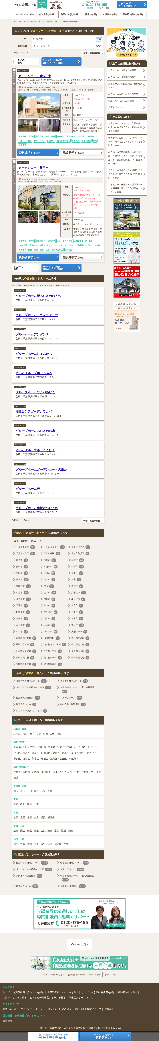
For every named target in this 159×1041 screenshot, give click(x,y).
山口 (43, 830)
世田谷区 (46, 752)
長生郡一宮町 (53, 650)
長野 (49, 790)
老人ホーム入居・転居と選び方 (123, 93)
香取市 (77, 624)
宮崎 (49, 843)
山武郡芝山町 (80, 644)
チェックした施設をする (103, 1036)
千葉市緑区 (52, 553)
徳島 (49, 830)
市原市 (22, 592)
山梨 (43, 790)
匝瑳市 (49, 624)
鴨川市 (49, 598)
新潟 (15, 790)
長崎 (29, 843)
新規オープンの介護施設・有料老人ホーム (125, 85)
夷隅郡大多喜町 (26, 663)
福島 (59, 733)
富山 (22, 790)
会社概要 (7, 1020)
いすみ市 (50, 631)
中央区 (17, 758)
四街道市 (23, 611)
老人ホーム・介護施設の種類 (122, 69)
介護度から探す (110, 14)
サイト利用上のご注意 (60, 1008)
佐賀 (22, 843)
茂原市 (49, 572)
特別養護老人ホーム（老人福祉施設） (78, 688)
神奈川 (17, 771)
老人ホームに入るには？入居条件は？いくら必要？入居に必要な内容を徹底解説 (125, 127)
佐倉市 (22, 579)
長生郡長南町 (80, 657)
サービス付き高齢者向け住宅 (33, 687)
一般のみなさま (57, 974)
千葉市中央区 (25, 546)
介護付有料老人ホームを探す (28, 991)
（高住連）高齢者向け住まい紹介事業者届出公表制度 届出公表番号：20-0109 (79, 1027)
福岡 (15, 843)
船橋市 (77, 559)
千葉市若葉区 (25, 553)
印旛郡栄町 (52, 637)
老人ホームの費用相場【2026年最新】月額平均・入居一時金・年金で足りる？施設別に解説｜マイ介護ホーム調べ (125, 157)
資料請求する (30, 152)
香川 (56, 830)
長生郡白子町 (53, 657)
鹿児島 (57, 843)
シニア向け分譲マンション (31, 710)
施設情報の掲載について (88, 1008)
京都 (22, 816)
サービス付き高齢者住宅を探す (98, 991)
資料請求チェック (14, 80)
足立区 (63, 758)
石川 (29, 790)
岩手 (31, 733)
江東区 (60, 746)
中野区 (33, 746)
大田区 (42, 746)
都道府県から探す (47, 14)
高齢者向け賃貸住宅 (73, 703)
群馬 (98, 771)
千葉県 (24, 87)
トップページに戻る (24, 14)
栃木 (92, 771)
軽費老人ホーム (26, 703)
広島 (15, 830)
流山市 (50, 592)
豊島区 (53, 758)
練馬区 (70, 746)
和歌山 (51, 816)
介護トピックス (115, 107)
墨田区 (51, 746)
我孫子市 (30, 87)
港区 (82, 752)
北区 (25, 746)
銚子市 (22, 559)
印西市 (22, 618)
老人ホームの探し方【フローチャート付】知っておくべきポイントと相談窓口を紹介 (125, 141)
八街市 (77, 611)
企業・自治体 (94, 974)
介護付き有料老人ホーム (31, 680)
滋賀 (43, 816)
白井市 (49, 618)
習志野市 (23, 585)
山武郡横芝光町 (26, 650)
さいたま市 (66, 771)
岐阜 (29, 803)
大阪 (15, 816)
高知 (70, 830)
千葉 (76, 771)
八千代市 (78, 592)
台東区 (65, 752)
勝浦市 (77, 585)
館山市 (22, 566)
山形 (52, 733)
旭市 (76, 579)
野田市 (22, 572)
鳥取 (29, 830)
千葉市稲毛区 (80, 546)
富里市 (77, 618)
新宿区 (35, 758)
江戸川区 (80, 746)
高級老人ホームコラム (81, 997)
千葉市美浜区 (80, 553)
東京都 (17, 746)
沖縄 (65, 843)
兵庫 (29, 816)
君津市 (22, 605)
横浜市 (26, 771)
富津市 (49, 605)
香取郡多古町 (25, 644)
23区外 (72, 758)
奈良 (36, 816)
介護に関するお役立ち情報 (121, 100)
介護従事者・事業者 (76, 974)
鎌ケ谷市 (78, 598)
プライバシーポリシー (33, 1008)
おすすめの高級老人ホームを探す (48, 997)
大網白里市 (79, 631)
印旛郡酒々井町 (26, 637)
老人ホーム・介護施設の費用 (122, 76)
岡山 (22, 830)
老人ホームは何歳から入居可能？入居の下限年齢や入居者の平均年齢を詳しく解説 (125, 173)
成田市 (77, 572)
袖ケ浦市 (50, 611)
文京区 (35, 752)
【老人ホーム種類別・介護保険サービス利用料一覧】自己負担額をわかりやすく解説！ (125, 188)
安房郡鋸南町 (53, 663)
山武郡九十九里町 (55, 644)
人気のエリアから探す (15, 997)
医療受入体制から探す (133, 14)
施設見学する (74, 152)
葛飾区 (56, 752)
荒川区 (26, 752)
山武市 (22, 631)
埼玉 (55, 771)
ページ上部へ (81, 943)
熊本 (36, 843)
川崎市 (35, 771)
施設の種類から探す (70, 14)
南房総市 (23, 624)
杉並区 (17, 752)
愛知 (15, 803)
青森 (25, 733)
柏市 (49, 585)
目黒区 (26, 758)
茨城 (15, 777)
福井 (36, 790)
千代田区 (92, 746)
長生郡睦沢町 (80, 650)
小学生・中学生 (111, 974)
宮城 (38, 733)
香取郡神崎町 (80, 637)
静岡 (22, 803)
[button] (58, 38)
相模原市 (46, 771)
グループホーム (23, 70)
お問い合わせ (10, 1008)
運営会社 (109, 1008)
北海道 (17, 733)
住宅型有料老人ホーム (74, 680)
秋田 (45, 733)
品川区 (74, 752)
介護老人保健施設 (28, 697)
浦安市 (77, 605)
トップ (44, 974)
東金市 (49, 579)
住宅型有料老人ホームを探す (62, 991)
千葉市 (84, 771)
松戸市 (77, 566)
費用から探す (91, 14)
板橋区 (44, 758)
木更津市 (50, 566)
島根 (36, 830)
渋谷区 (90, 752)
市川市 (50, 559)
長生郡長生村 (25, 657)
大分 (43, 843)
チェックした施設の (61, 61)
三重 (36, 803)
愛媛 (63, 830)
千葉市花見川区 (54, 546)
